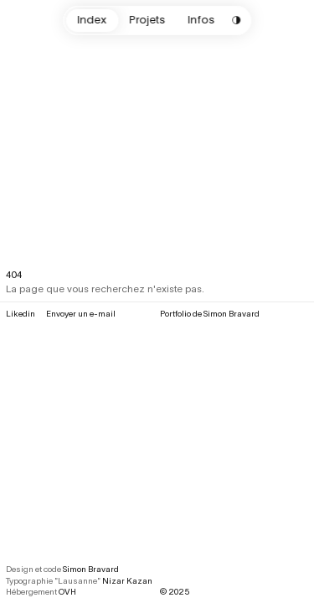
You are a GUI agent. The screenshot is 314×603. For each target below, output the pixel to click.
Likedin (20, 313)
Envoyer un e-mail (81, 313)
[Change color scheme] (236, 20)
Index (91, 19)
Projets (147, 19)
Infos (201, 19)
